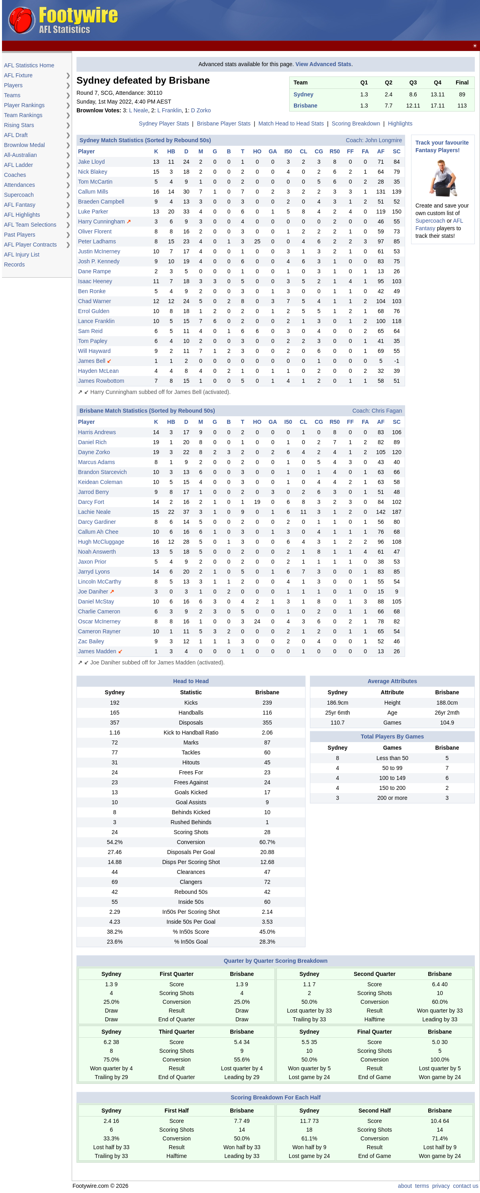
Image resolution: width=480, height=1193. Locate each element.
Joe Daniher (93, 591)
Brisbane (305, 105)
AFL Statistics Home (29, 65)
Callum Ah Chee (98, 532)
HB (171, 151)
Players (13, 85)
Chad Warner (94, 301)
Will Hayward (94, 351)
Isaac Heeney (95, 281)
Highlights (400, 123)
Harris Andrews (97, 432)
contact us (465, 1186)
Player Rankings (24, 105)
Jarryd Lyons (94, 571)
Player (86, 151)
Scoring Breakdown (356, 123)
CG (319, 151)
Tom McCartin (95, 181)
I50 (288, 151)
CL (304, 151)
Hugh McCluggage (101, 542)
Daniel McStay (96, 601)
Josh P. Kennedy (99, 261)
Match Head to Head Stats (291, 123)
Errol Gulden (94, 311)
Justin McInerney (99, 251)
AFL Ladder (18, 165)
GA (272, 151)
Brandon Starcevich (102, 472)
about (405, 1186)
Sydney (303, 94)
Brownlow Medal (24, 145)
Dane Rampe (94, 271)
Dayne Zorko (94, 452)
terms (422, 1186)
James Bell (91, 361)
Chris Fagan (387, 410)
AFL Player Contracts (30, 244)
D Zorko (201, 110)
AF (381, 151)
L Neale (138, 110)
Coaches (15, 175)
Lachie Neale (94, 512)
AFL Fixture (18, 75)
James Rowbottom (101, 381)
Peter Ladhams (97, 241)
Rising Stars (19, 125)
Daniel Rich (92, 442)
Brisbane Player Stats (224, 123)
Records (14, 264)
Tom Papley (92, 341)
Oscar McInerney (99, 621)
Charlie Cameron (99, 611)
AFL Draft (15, 135)
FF (350, 151)
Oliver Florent (95, 231)
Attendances (19, 185)
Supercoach (19, 195)
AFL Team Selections (30, 224)
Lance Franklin (96, 321)
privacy (441, 1186)
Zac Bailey (91, 641)
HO (257, 151)
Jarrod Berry (93, 492)
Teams (12, 95)
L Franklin (169, 110)
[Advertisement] (36, 402)
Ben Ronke (92, 291)
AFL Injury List (21, 254)
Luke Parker (93, 211)
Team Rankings (23, 115)
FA (365, 151)
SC (396, 151)
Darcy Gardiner (97, 522)
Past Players (19, 234)
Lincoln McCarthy (99, 581)
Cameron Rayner (99, 631)
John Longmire (383, 140)
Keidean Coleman (100, 482)
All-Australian (20, 155)
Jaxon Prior (92, 561)
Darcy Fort (91, 502)
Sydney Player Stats (164, 123)
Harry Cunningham (101, 221)
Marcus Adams (96, 462)
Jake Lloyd (91, 162)
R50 (335, 151)
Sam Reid (90, 331)
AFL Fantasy (19, 205)
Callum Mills (93, 191)
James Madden (97, 651)
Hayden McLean (98, 371)
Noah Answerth (97, 552)
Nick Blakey (92, 171)
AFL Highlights (22, 215)
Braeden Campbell (101, 201)
